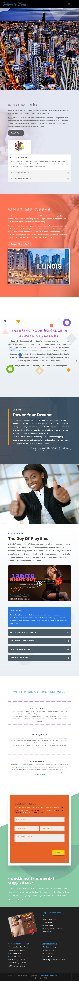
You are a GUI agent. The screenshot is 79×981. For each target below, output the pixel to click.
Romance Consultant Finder (18, 947)
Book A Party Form (35, 810)
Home (45, 916)
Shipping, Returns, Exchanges (53, 928)
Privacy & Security (49, 925)
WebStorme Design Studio (49, 976)
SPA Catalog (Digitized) (17, 966)
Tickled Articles (48, 922)
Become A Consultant (20, 244)
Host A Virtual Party (49, 919)
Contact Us (47, 932)
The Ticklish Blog (15, 953)
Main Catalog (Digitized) (17, 960)
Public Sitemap (48, 953)
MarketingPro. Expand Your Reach (54, 960)
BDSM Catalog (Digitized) (17, 963)
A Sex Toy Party (14, 956)
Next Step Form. (38, 813)
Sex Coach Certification (17, 950)
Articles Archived (48, 950)
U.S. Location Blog (49, 947)
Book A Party (16, 133)
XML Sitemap (47, 956)
